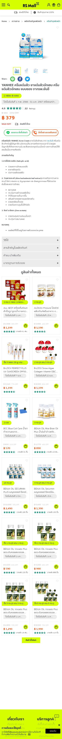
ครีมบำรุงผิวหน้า (53, 21)
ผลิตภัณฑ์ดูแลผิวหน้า (33, 21)
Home (4, 21)
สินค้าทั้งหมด (31, 640)
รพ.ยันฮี (50, 140)
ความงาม (16, 21)
